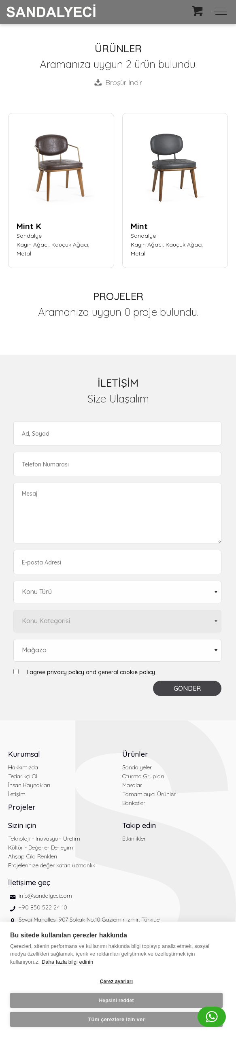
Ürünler (135, 754)
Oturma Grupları (143, 776)
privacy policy (65, 672)
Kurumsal (24, 754)
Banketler (133, 803)
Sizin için (22, 825)
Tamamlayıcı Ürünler (149, 794)
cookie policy (137, 672)
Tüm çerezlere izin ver (116, 1019)
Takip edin (139, 825)
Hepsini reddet (116, 1000)
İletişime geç (29, 882)
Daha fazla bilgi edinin (67, 962)
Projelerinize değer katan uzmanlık (51, 865)
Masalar (132, 785)
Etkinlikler (134, 838)
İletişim (17, 794)
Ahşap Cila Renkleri (32, 856)
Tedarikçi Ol (22, 776)
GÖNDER (187, 688)
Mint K (29, 226)
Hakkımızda (23, 767)
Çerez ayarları (116, 981)
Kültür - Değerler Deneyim (40, 847)
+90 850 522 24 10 (43, 907)
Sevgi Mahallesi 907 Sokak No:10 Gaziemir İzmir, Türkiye (89, 919)
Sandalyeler (137, 767)
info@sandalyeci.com (45, 895)
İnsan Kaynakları (29, 785)
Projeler (22, 807)
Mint (139, 226)
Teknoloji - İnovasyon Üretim (44, 838)
